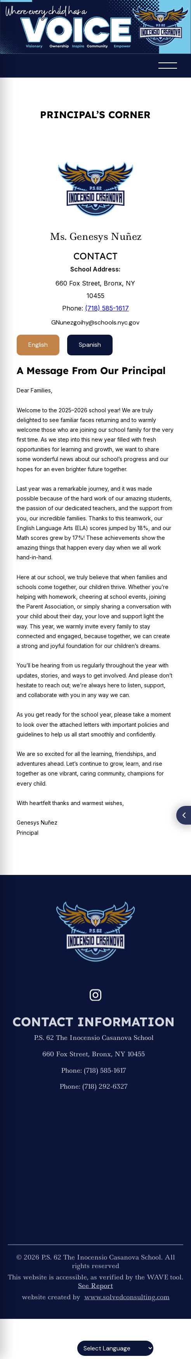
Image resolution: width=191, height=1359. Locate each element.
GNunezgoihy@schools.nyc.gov (95, 322)
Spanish (90, 345)
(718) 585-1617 (107, 308)
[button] (167, 65)
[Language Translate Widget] (115, 1348)
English (38, 345)
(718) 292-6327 (105, 1094)
